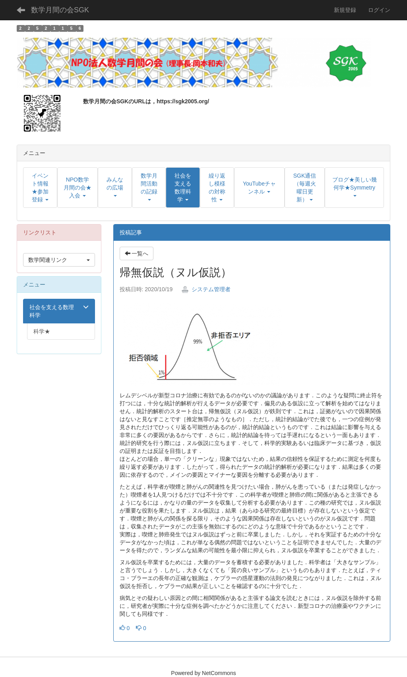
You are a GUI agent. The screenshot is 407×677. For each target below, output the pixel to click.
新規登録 (345, 10)
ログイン (379, 10)
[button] (183, 187)
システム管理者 (206, 289)
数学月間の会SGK (60, 10)
